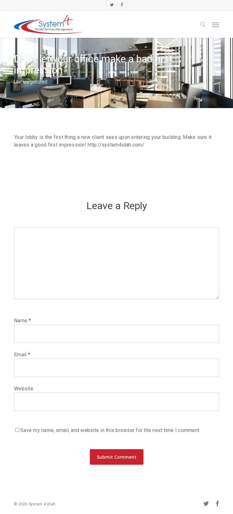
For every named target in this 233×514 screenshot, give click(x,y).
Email (22, 355)
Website (23, 389)
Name (22, 321)
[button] (215, 24)
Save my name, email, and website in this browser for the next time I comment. (110, 430)
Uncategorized (30, 82)
